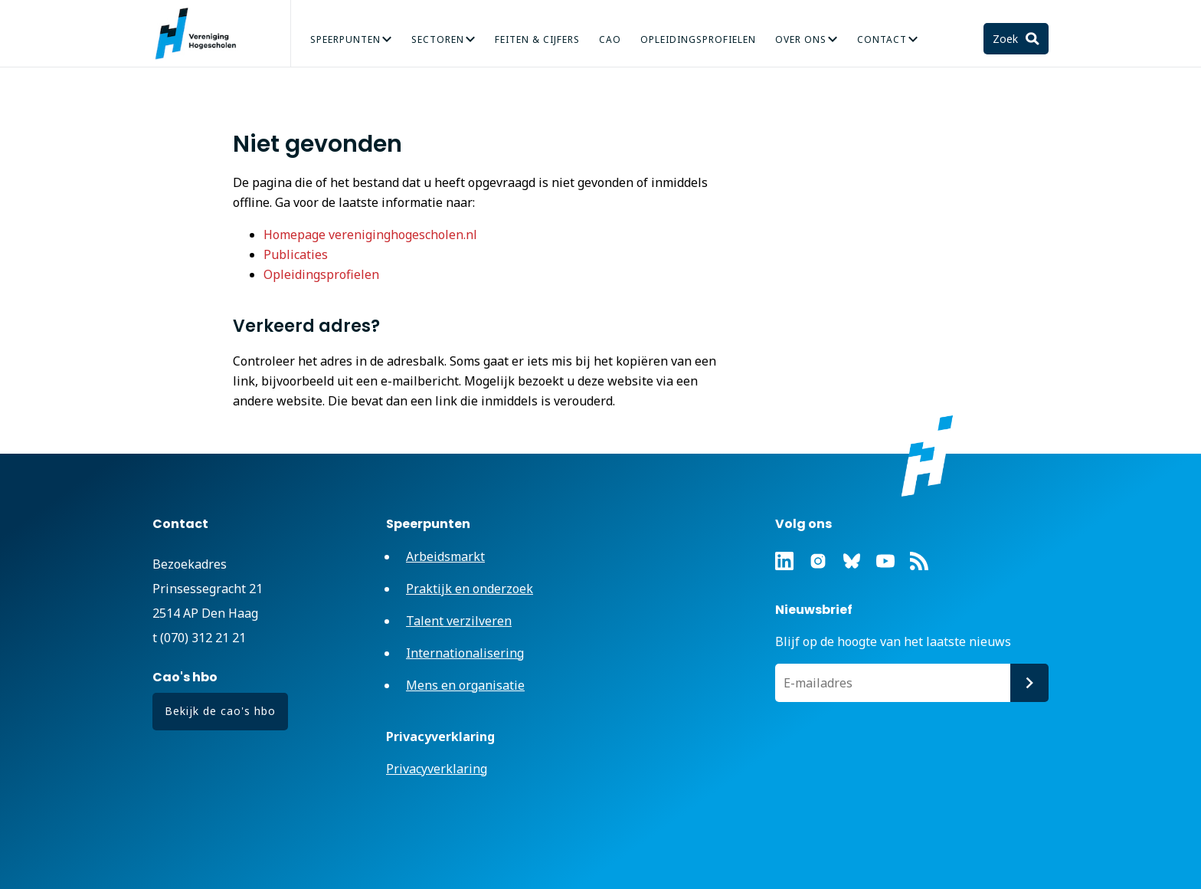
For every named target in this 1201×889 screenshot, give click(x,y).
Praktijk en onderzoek (469, 588)
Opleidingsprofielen (698, 39)
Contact (882, 39)
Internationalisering (465, 653)
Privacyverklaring (436, 768)
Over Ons (800, 39)
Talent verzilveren (459, 620)
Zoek (1007, 38)
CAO (610, 39)
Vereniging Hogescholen (202, 34)
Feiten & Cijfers (537, 39)
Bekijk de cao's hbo (220, 711)
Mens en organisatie (465, 685)
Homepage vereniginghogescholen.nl (370, 234)
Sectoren (437, 39)
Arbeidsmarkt (445, 556)
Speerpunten (345, 39)
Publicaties (295, 254)
